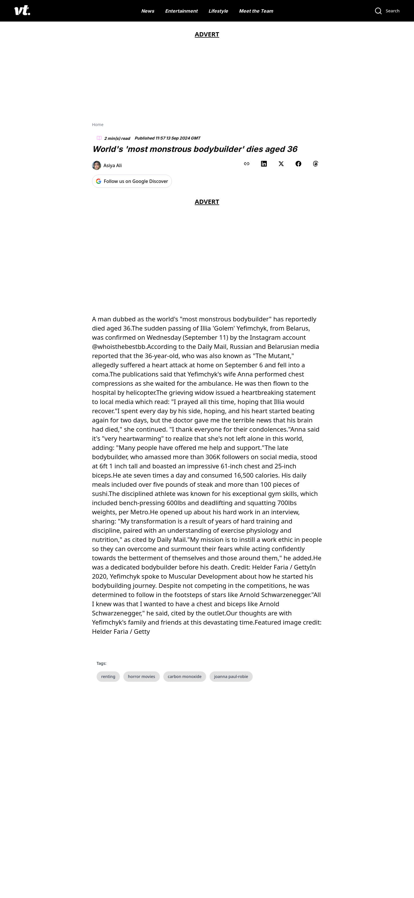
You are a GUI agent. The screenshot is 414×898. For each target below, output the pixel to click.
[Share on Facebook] (298, 163)
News (147, 11)
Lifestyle (218, 11)
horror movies (141, 676)
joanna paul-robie (231, 676)
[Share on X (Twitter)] (281, 163)
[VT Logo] (22, 11)
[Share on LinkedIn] (264, 163)
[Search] (387, 11)
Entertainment (181, 11)
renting (108, 676)
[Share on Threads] (315, 163)
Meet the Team (256, 11)
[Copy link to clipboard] (246, 163)
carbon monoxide (185, 676)
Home (97, 124)
